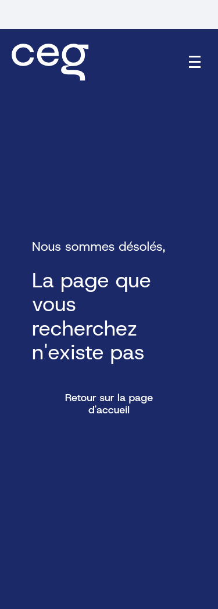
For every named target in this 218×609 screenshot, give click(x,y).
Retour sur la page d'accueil (109, 404)
